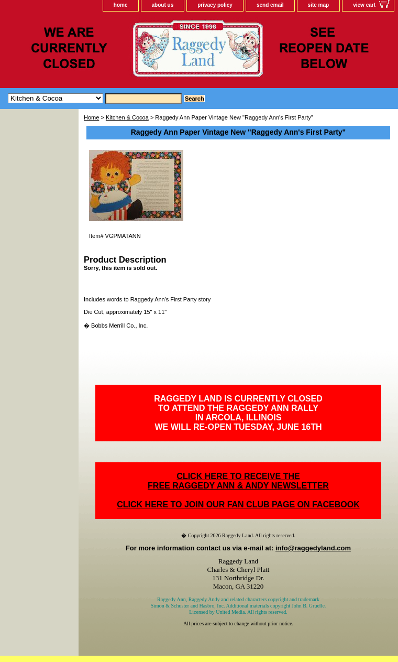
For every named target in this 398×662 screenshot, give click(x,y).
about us (163, 5)
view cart (364, 5)
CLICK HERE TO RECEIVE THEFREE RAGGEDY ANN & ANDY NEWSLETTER (238, 481)
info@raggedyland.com (313, 548)
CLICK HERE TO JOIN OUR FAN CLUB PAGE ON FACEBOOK (238, 504)
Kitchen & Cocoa (127, 117)
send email (270, 5)
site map (318, 5)
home (121, 5)
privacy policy (215, 5)
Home (91, 117)
